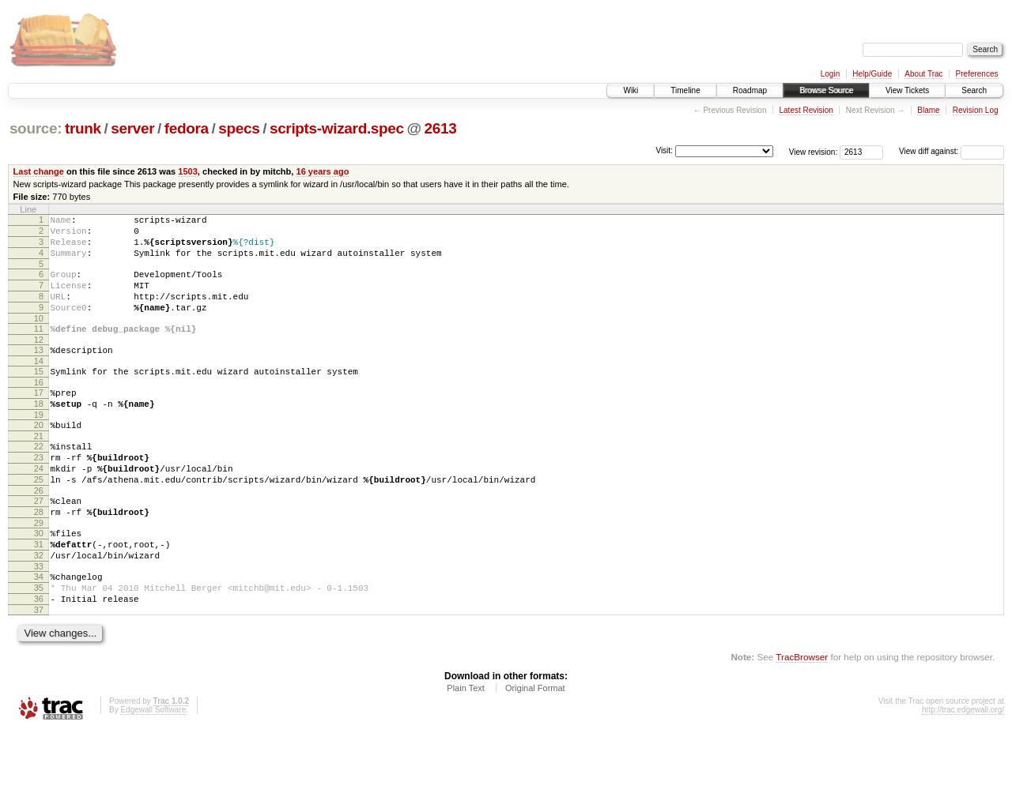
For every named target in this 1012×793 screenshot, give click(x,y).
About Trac (923, 74)
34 (38, 631)
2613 (441, 128)
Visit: (664, 150)
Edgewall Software (153, 771)
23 (38, 493)
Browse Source (826, 90)
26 (38, 533)
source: (35, 128)
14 (38, 384)
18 (38, 432)
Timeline (685, 90)
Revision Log (976, 110)
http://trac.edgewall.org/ (963, 771)
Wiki (630, 90)
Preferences (977, 74)
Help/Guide (872, 74)
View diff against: (951, 151)
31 (38, 594)
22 (38, 479)
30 (38, 580)
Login (830, 74)
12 (38, 361)
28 (38, 557)
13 (38, 371)
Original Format (535, 749)
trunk (83, 128)
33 (38, 621)
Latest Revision (806, 110)
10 (38, 337)
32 (38, 607)
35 (38, 644)
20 (38, 455)
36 (38, 658)
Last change (38, 171)
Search (974, 90)
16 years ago (322, 171)
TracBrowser (802, 718)
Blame (928, 110)
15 (38, 395)
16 (38, 408)
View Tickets (907, 90)
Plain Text (466, 749)
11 (38, 347)
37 (38, 671)
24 (38, 506)
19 (38, 445)
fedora (186, 128)
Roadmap (750, 90)
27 (38, 543)
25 (38, 519)
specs (238, 128)
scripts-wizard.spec (337, 128)
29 (38, 570)
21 (38, 469)
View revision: (813, 151)
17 (38, 418)
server (132, 128)
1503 (188, 171)
